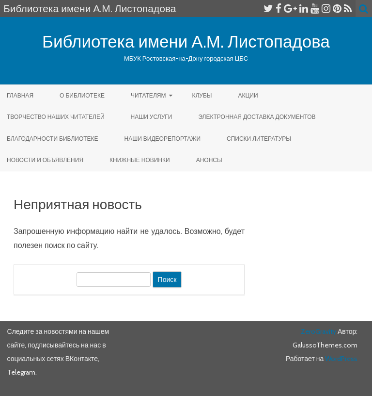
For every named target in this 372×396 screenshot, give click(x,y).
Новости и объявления (45, 160)
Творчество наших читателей (56, 116)
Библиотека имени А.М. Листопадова (186, 41)
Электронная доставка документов (256, 116)
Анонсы (209, 160)
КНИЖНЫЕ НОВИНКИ (139, 160)
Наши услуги (151, 116)
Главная (20, 95)
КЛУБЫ (202, 95)
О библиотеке (82, 95)
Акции (248, 95)
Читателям (148, 95)
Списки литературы (259, 138)
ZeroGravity (318, 331)
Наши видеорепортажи (162, 138)
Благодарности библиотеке (52, 138)
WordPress (340, 358)
